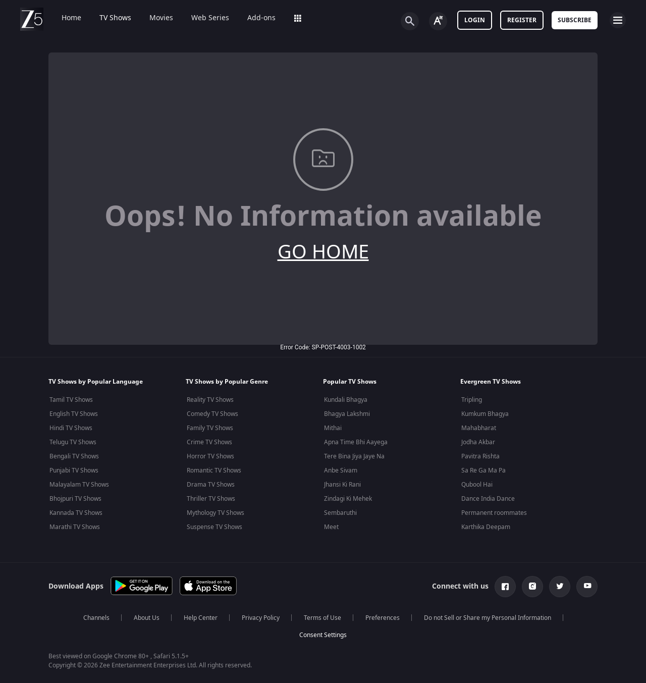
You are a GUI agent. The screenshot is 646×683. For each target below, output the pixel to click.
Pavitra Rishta (480, 456)
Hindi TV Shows (70, 428)
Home (64, 18)
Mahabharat (478, 428)
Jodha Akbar (478, 442)
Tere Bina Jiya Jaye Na (354, 456)
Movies (154, 18)
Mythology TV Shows (215, 512)
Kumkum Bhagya (485, 413)
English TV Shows (73, 413)
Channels (96, 617)
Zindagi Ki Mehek (348, 498)
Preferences (382, 617)
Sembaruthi (340, 512)
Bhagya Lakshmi (347, 413)
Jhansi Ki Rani (342, 484)
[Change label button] (438, 21)
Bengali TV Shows (74, 456)
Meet (331, 527)
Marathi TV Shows (74, 527)
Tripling (471, 399)
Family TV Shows (210, 428)
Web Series (203, 18)
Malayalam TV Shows (79, 484)
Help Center (201, 617)
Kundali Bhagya (345, 399)
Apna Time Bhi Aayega (356, 442)
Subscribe (574, 20)
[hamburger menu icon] (618, 20)
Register (521, 20)
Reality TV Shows (210, 399)
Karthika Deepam (485, 527)
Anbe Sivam (340, 470)
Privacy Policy (261, 617)
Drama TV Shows (211, 484)
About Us (146, 617)
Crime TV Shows (209, 442)
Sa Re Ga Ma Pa (483, 470)
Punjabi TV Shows (73, 470)
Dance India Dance (488, 498)
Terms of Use (322, 617)
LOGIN (474, 20)
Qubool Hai (477, 484)
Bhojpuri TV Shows (75, 498)
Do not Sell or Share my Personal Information (487, 617)
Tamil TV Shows (71, 399)
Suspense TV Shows (214, 527)
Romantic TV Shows (214, 470)
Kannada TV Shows (75, 512)
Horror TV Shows (210, 456)
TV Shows (108, 18)
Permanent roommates (494, 512)
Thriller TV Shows (211, 498)
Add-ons (254, 18)
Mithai (333, 428)
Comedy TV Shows (212, 413)
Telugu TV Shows (72, 442)
